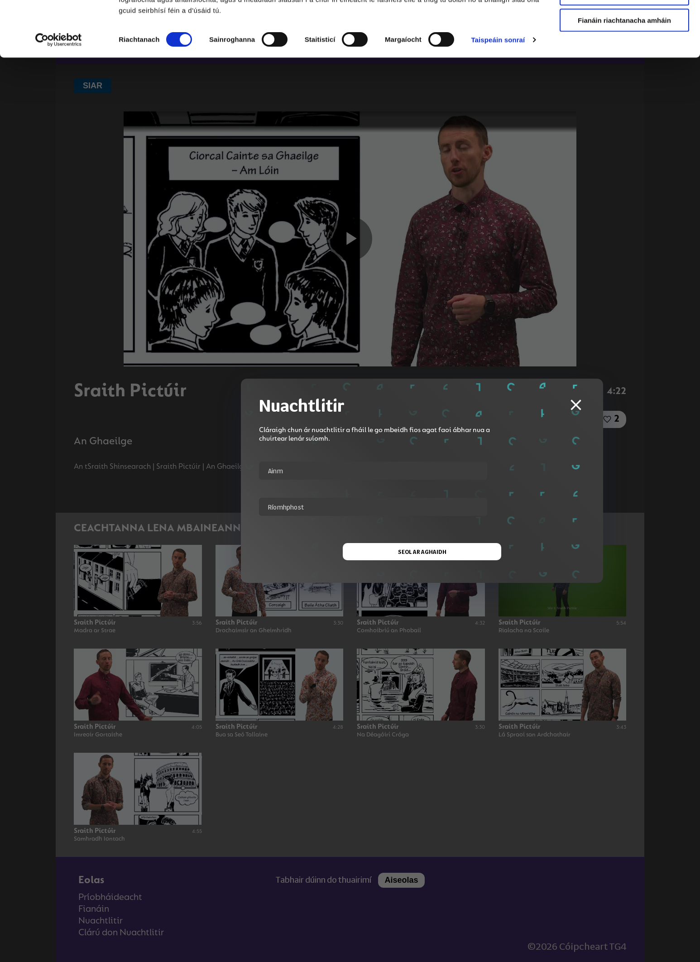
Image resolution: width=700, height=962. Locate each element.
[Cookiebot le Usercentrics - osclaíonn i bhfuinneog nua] (58, 95)
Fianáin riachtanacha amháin (624, 75)
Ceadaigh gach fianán (624, 22)
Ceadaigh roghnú (624, 49)
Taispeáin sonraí (498, 95)
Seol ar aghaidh (350, 552)
